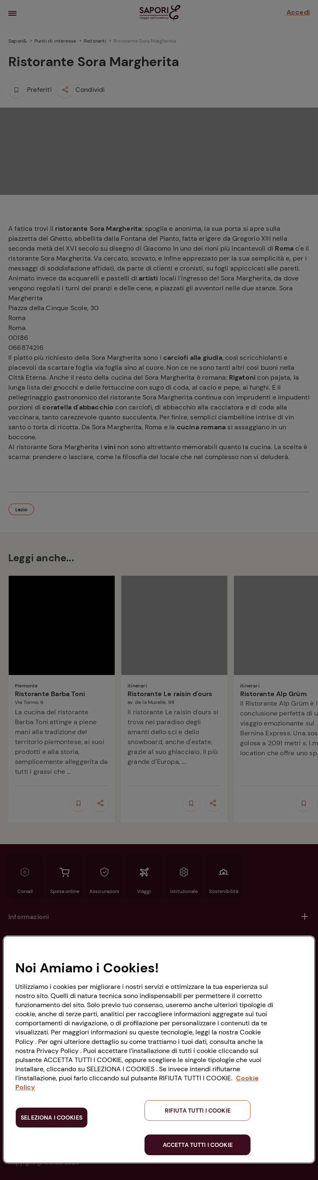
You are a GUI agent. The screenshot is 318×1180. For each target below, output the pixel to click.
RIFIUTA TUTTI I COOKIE (198, 1110)
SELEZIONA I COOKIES (51, 1117)
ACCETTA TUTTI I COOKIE (198, 1145)
